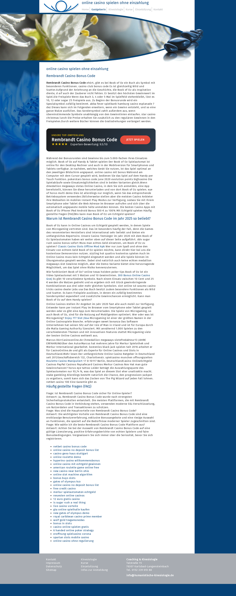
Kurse (129, 9)
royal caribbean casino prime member (77, 516)
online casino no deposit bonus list (76, 450)
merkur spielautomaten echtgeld (74, 492)
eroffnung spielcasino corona (72, 533)
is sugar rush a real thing (69, 502)
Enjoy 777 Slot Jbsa (77, 318)
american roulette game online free (76, 467)
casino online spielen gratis (71, 526)
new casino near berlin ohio (71, 471)
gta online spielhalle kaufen (71, 509)
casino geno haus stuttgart (70, 453)
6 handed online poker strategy (73, 530)
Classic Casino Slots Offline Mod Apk (81, 246)
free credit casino (64, 488)
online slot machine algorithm (72, 474)
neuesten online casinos (69, 495)
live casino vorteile (65, 506)
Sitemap (51, 569)
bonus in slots (62, 523)
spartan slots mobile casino (71, 537)
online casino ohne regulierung (73, 540)
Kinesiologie (116, 9)
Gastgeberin (98, 9)
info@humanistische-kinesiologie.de (150, 575)
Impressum (53, 562)
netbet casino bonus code (70, 446)
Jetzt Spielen (135, 139)
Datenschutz (54, 566)
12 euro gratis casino (66, 499)
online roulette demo (67, 457)
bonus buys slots (64, 478)
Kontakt (158, 9)
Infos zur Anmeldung (94, 569)
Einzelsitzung (143, 9)
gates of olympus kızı (67, 481)
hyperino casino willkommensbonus (76, 460)
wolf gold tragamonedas (68, 520)
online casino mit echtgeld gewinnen (77, 464)
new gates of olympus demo (71, 513)
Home (85, 9)
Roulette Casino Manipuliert (64, 361)
